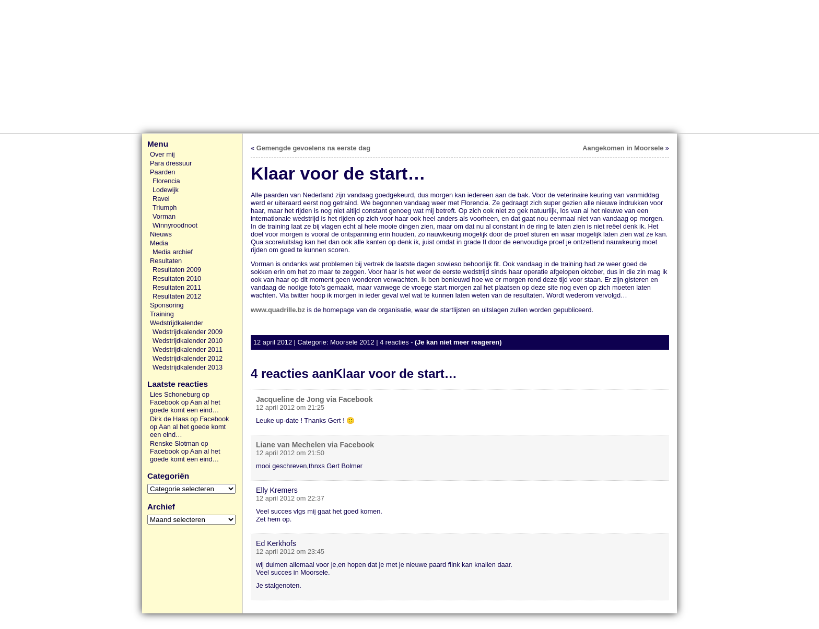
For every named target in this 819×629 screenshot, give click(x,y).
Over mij (162, 154)
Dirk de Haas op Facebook (189, 419)
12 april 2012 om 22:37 (290, 498)
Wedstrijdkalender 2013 (188, 367)
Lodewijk (166, 190)
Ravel (161, 199)
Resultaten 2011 (177, 287)
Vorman (164, 216)
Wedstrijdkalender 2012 (188, 358)
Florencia (166, 181)
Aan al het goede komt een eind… (185, 406)
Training (162, 314)
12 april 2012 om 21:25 (290, 407)
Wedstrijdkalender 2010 (188, 341)
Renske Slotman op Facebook (179, 447)
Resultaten (166, 261)
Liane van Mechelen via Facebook (315, 445)
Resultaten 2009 (177, 270)
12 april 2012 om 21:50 (290, 453)
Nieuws (161, 234)
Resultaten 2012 (177, 296)
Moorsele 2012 (352, 342)
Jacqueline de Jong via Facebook (314, 399)
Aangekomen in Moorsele (622, 148)
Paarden (162, 172)
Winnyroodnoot (175, 225)
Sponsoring (167, 305)
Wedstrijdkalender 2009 (188, 332)
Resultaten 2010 (177, 278)
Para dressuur (171, 163)
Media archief (173, 252)
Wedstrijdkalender (176, 323)
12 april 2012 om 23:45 (290, 551)
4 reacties (394, 342)
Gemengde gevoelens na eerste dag (313, 148)
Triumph (165, 207)
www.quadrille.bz (278, 310)
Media (159, 243)
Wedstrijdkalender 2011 (188, 349)
